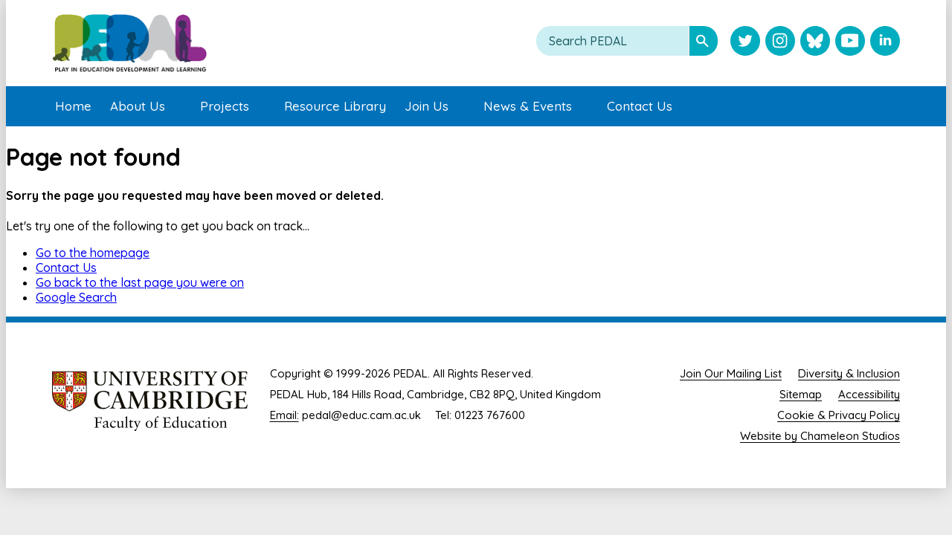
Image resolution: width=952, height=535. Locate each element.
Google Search (76, 297)
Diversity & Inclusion (849, 373)
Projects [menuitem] (224, 106)
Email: (284, 415)
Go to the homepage (92, 252)
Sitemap (800, 394)
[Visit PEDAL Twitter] (745, 42)
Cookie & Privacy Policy (838, 415)
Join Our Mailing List (731, 373)
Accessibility (869, 394)
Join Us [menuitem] (426, 106)
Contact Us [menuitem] (639, 106)
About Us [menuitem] (137, 106)
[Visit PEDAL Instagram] (780, 42)
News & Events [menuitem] (527, 106)
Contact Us (66, 267)
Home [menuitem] (73, 106)
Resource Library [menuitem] (335, 106)
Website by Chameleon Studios (820, 436)
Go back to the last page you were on (140, 282)
